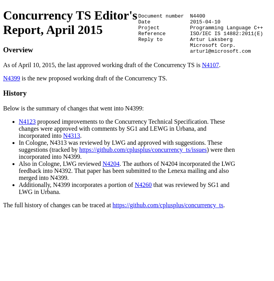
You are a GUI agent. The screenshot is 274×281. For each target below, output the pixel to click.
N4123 (27, 128)
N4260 (143, 192)
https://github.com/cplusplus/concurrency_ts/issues (143, 156)
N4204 (111, 170)
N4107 (76, 72)
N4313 (71, 142)
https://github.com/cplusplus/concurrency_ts (167, 212)
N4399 (11, 85)
